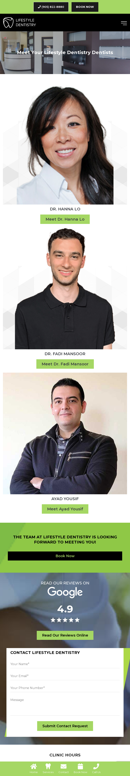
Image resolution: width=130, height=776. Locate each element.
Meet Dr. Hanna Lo (65, 219)
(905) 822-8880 (51, 7)
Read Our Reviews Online (65, 635)
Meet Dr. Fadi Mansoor (65, 364)
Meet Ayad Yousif (65, 509)
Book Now (85, 7)
